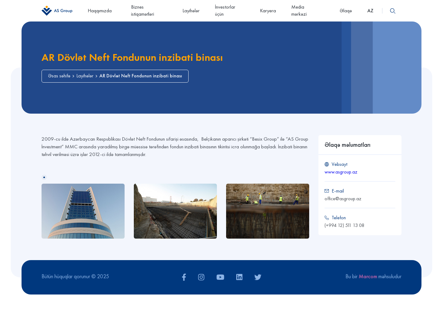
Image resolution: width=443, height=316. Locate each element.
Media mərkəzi (307, 10)
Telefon (339, 217)
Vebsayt (339, 164)
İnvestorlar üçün (225, 10)
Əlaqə (346, 10)
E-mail (338, 191)
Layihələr (191, 10)
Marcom (368, 276)
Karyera (268, 10)
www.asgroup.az (341, 172)
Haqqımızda (102, 10)
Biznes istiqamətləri (142, 10)
